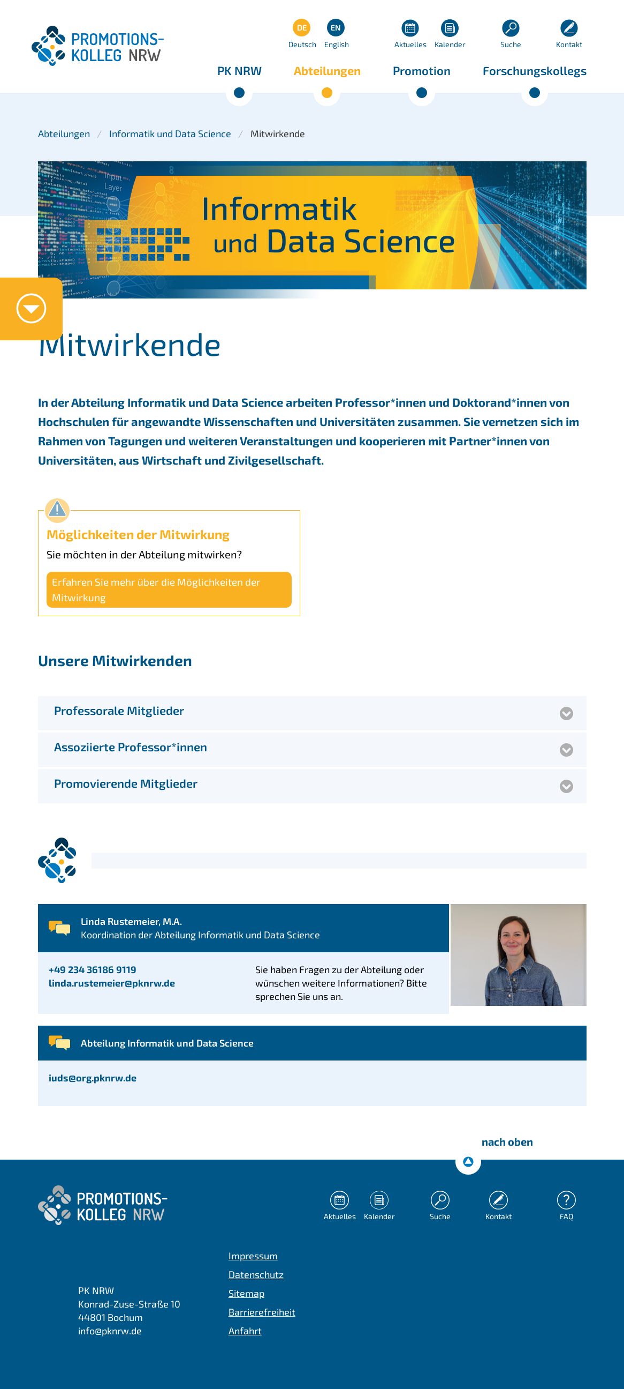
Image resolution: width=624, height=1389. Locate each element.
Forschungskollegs (535, 70)
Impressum (253, 1255)
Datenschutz (256, 1274)
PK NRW (239, 70)
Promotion (422, 70)
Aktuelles (410, 44)
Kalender (450, 44)
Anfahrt (245, 1330)
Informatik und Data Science (170, 133)
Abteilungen (327, 70)
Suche (510, 44)
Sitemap (246, 1293)
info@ (110, 1330)
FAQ (566, 1216)
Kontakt (569, 44)
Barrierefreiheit (262, 1312)
